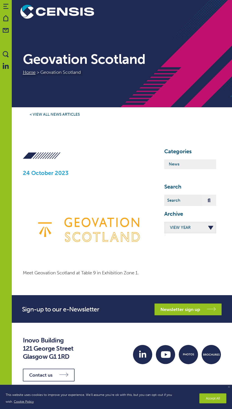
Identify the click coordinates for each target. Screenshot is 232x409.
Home (29, 72)
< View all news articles (55, 114)
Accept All (213, 398)
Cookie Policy (24, 402)
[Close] (229, 387)
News (174, 164)
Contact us (48, 375)
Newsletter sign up (188, 309)
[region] (116, 397)
